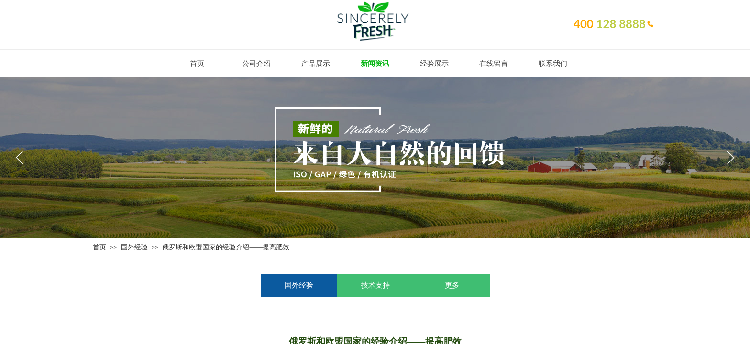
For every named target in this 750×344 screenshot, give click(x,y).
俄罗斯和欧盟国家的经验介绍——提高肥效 (225, 247)
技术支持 (375, 285)
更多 (452, 285)
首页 (99, 247)
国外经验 (134, 247)
